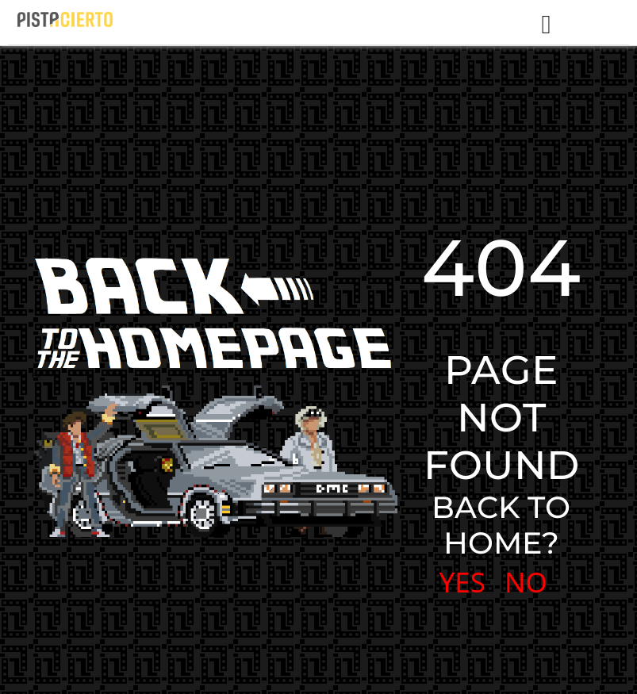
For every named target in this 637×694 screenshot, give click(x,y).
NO (526, 581)
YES (462, 581)
